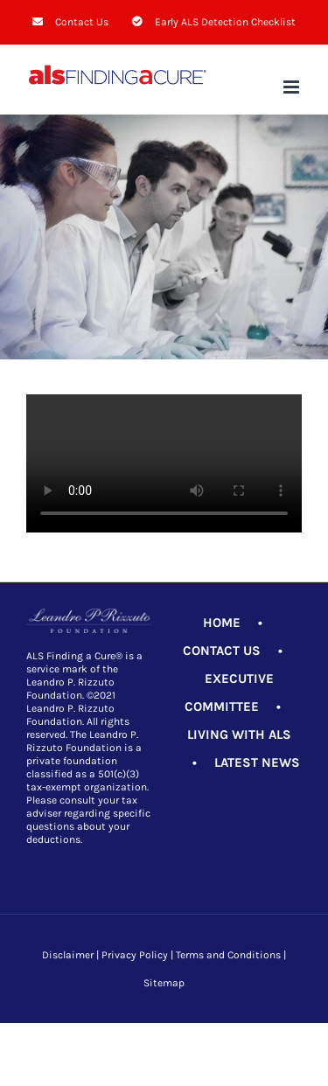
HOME (222, 622)
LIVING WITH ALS (239, 734)
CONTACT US (222, 650)
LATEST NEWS (257, 762)
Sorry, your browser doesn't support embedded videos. (164, 463)
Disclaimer (68, 955)
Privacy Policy (134, 955)
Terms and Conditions (228, 955)
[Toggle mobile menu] (292, 87)
